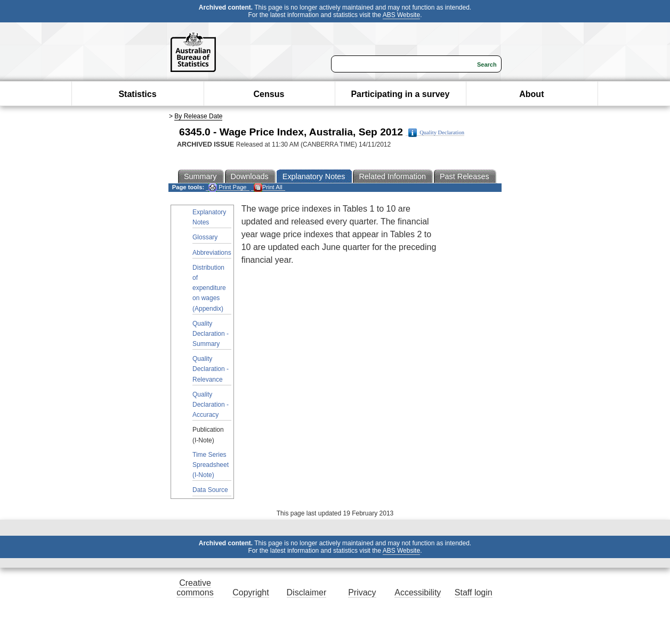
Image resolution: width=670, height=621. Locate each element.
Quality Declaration (436, 133)
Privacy (362, 592)
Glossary (204, 237)
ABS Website (401, 15)
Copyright (250, 592)
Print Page (227, 187)
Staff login (474, 592)
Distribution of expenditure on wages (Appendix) (209, 288)
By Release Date (198, 116)
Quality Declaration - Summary (210, 334)
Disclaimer (307, 592)
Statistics (137, 94)
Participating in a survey (400, 94)
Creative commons (194, 587)
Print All (268, 187)
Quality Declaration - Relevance (210, 369)
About (531, 94)
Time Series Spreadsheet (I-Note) (210, 465)
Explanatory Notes (209, 217)
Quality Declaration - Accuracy (210, 404)
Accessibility (417, 592)
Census (269, 94)
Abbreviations (211, 252)
